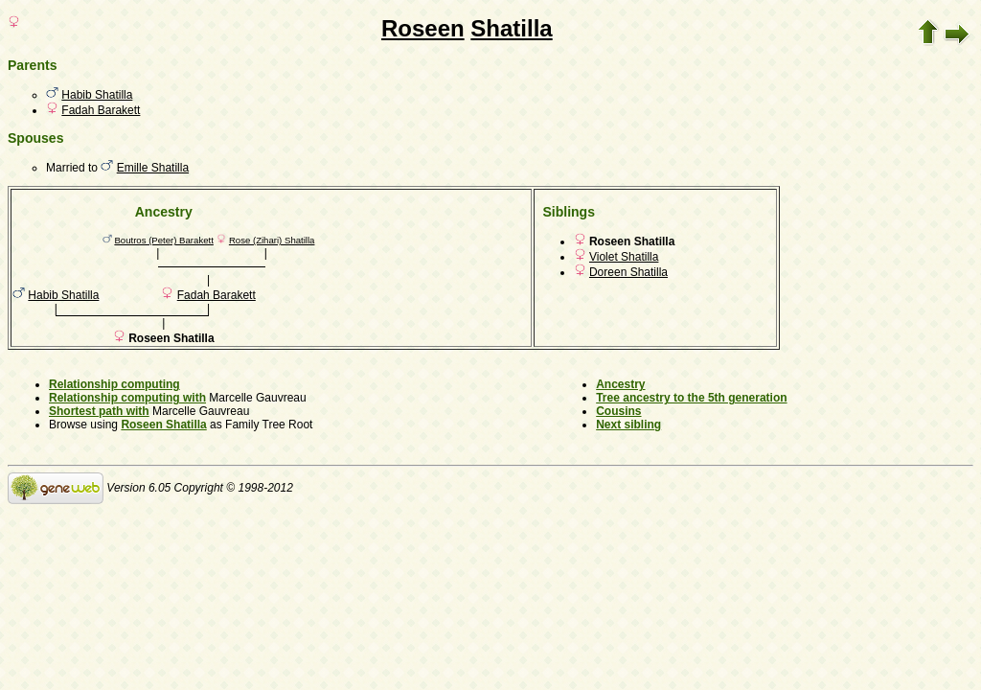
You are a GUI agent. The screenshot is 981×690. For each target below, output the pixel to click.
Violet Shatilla (624, 257)
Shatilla (511, 28)
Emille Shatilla (153, 167)
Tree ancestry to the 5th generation (691, 397)
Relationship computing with (127, 397)
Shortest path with (99, 411)
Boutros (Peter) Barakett (163, 240)
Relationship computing (114, 384)
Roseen (423, 28)
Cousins (618, 411)
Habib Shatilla (96, 95)
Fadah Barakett (100, 110)
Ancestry (620, 384)
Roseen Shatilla (163, 424)
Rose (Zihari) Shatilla (272, 240)
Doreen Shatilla (628, 272)
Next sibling (628, 424)
